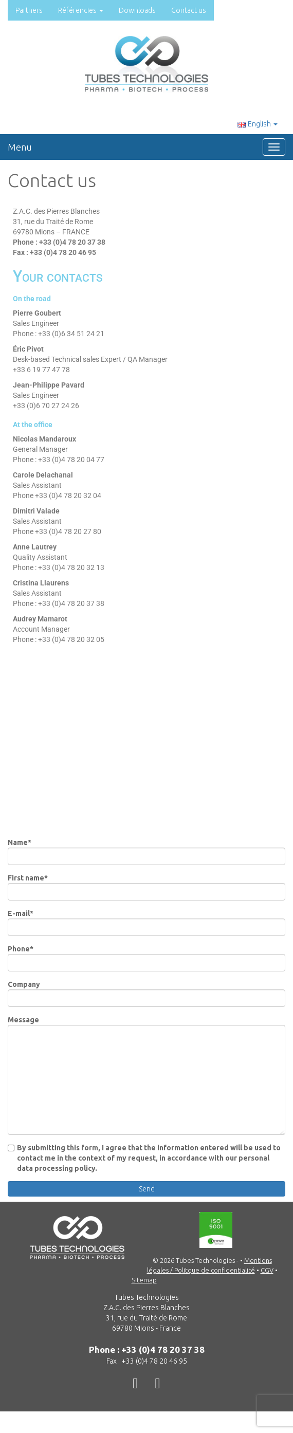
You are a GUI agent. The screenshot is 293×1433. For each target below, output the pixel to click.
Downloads (137, 10)
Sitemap (144, 1279)
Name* (146, 851)
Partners (29, 10)
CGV (267, 1270)
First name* (146, 887)
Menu (20, 147)
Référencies (80, 10)
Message (146, 1075)
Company (146, 993)
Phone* (146, 958)
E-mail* (146, 922)
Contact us (188, 10)
